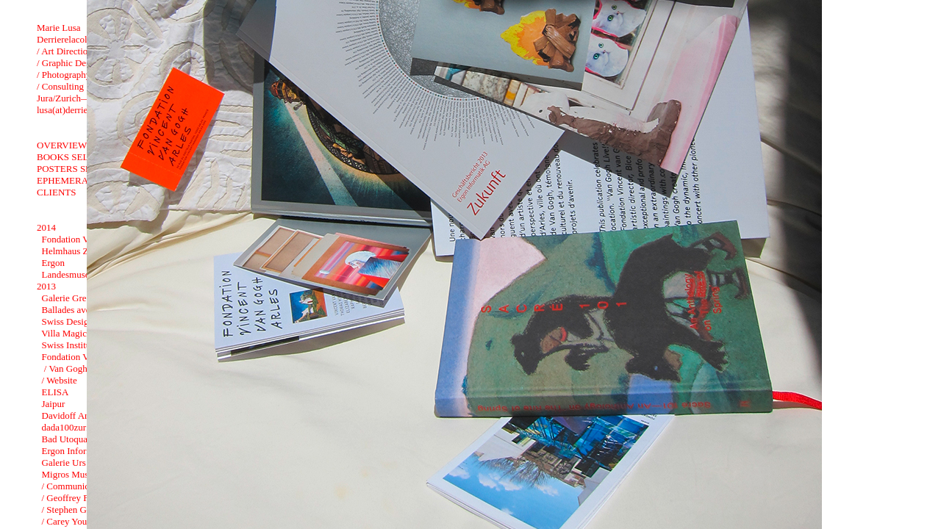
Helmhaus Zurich (75, 250)
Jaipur (53, 403)
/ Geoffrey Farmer (76, 497)
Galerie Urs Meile (76, 462)
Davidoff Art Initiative (85, 415)
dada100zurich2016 (80, 427)
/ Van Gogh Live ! (77, 368)
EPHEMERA (62, 180)
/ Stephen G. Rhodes (81, 509)
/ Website (59, 380)
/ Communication (75, 486)
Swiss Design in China (85, 321)
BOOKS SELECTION (80, 156)
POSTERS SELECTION (84, 168)
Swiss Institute (70, 344)
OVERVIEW (62, 145)
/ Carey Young (69, 521)
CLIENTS (56, 192)
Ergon (53, 262)
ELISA (55, 391)
